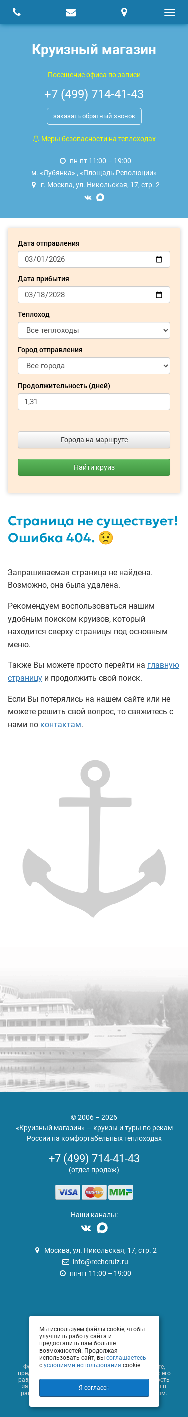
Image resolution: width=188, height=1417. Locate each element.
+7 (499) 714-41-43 (94, 1158)
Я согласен (94, 1387)
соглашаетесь (126, 1357)
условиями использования (82, 1365)
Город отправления (50, 350)
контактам (60, 724)
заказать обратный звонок (94, 116)
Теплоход (34, 314)
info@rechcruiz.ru (100, 1262)
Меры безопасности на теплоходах (98, 139)
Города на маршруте (94, 440)
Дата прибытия (43, 279)
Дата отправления (49, 243)
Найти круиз (94, 467)
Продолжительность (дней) (64, 386)
